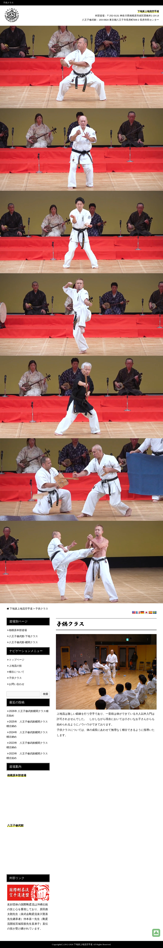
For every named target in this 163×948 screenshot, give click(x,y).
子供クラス (15, 678)
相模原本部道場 (18, 630)
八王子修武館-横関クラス (23, 642)
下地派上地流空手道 (21, 608)
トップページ (16, 659)
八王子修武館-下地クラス (23, 636)
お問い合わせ (16, 684)
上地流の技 (15, 665)
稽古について (16, 671)
